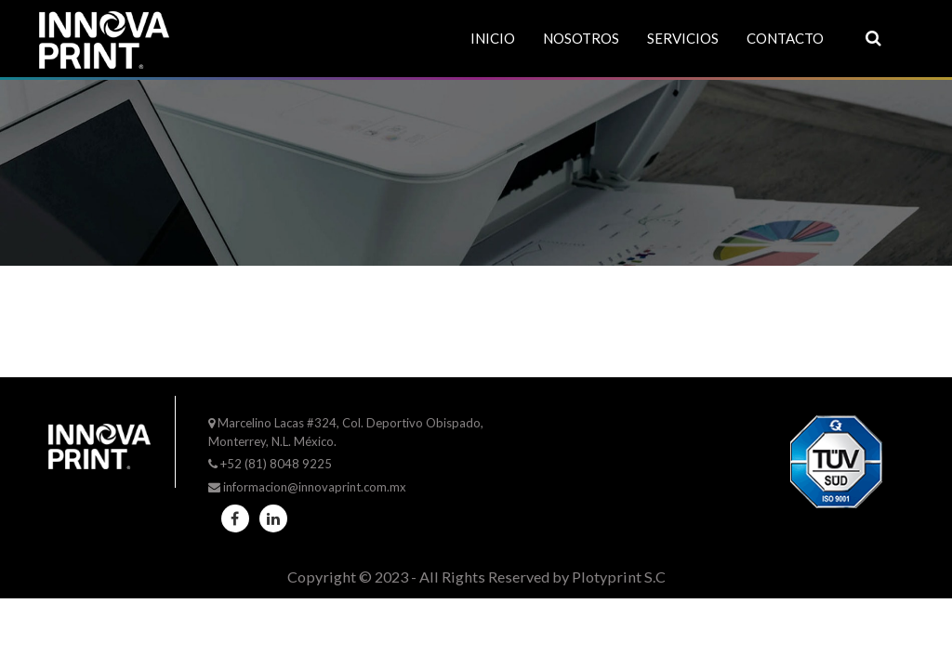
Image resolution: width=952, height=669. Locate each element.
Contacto (785, 38)
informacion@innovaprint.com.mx (314, 486)
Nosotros (581, 38)
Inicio (492, 38)
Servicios (683, 38)
